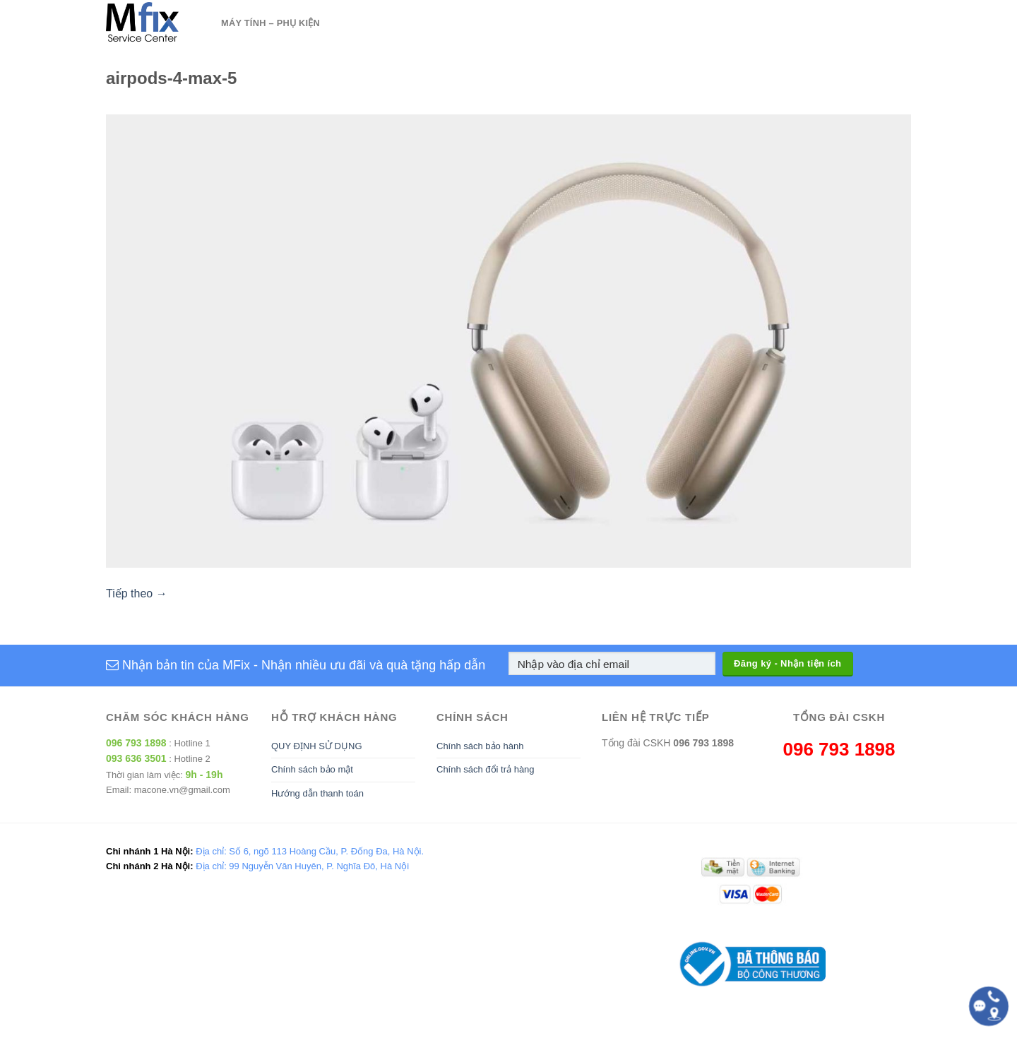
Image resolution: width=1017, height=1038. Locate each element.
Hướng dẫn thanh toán (317, 793)
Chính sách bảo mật (312, 769)
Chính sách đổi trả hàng (485, 769)
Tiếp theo (136, 593)
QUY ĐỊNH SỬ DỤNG (316, 746)
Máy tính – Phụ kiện (270, 23)
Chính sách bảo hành (479, 746)
